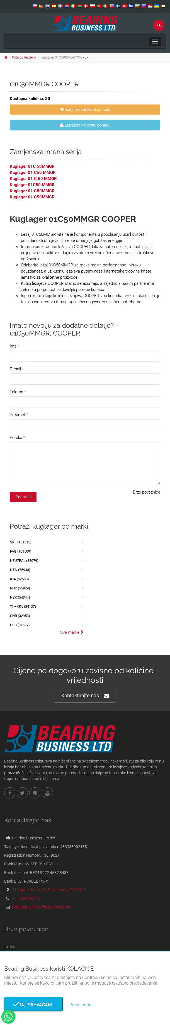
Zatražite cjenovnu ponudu (85, 125)
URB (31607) (20, 625)
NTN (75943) (20, 570)
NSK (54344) (20, 597)
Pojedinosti (80, 1004)
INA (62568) (19, 579)
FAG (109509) (20, 551)
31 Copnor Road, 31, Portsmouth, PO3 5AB (49, 890)
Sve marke (72, 632)
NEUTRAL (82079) (24, 560)
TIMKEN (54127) (23, 606)
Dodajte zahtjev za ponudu (85, 109)
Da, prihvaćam (33, 1004)
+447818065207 (26, 898)
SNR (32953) (20, 616)
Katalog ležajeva (24, 57)
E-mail (15, 368)
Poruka (16, 437)
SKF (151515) (20, 542)
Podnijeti (23, 497)
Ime (13, 346)
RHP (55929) (20, 588)
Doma (9, 947)
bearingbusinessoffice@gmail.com (41, 907)
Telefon (16, 391)
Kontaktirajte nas (85, 695)
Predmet (17, 414)
